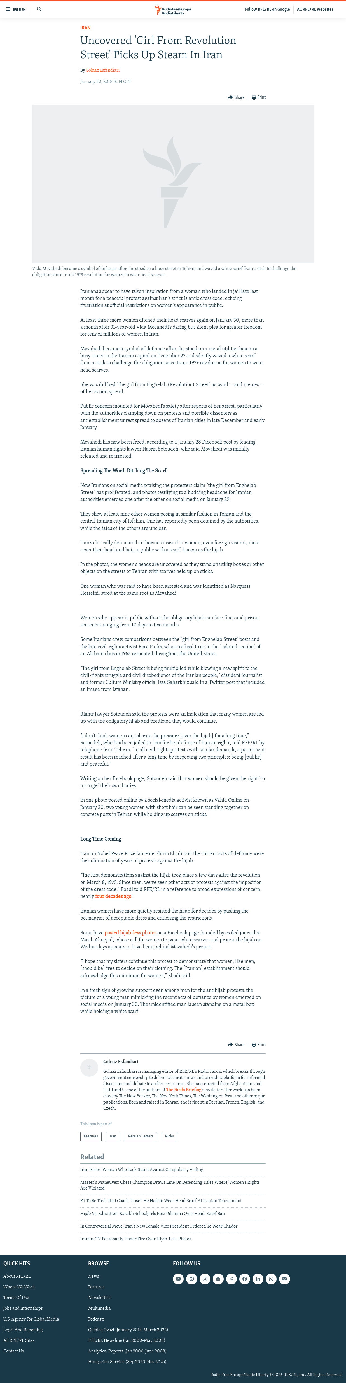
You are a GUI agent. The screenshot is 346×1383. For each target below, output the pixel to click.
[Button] (236, 97)
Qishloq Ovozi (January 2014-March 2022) (128, 1330)
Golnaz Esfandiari (103, 70)
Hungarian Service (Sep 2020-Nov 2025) (127, 1362)
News (93, 1276)
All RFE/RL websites (315, 9)
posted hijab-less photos (130, 933)
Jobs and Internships (23, 1308)
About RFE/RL (17, 1276)
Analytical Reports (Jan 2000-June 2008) (127, 1351)
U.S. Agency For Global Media (31, 1319)
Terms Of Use (16, 1298)
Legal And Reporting (23, 1330)
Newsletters (99, 1298)
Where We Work (19, 1287)
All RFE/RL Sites (19, 1340)
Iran (85, 28)
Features (96, 1287)
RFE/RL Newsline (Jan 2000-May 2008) (126, 1340)
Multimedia (99, 1308)
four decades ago (113, 896)
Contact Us (13, 1351)
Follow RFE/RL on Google (267, 9)
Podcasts (96, 1319)
